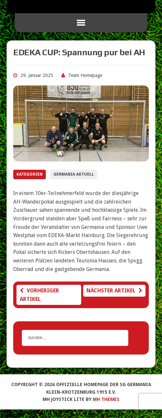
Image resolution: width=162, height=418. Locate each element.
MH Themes (106, 399)
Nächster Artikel (114, 290)
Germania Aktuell (73, 174)
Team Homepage (85, 75)
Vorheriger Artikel (39, 294)
